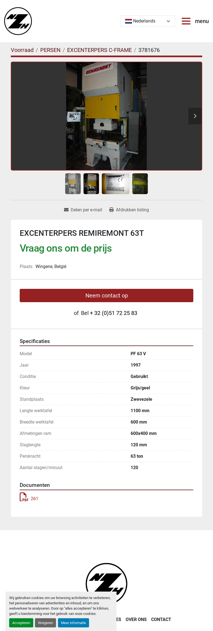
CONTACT (161, 619)
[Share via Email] (83, 210)
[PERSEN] (50, 50)
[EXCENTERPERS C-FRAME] (99, 50)
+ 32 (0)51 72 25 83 (113, 313)
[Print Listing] (129, 210)
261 (29, 498)
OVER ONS (136, 619)
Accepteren (21, 623)
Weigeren (45, 623)
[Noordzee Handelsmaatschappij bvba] (106, 583)
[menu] (187, 21)
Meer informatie (73, 623)
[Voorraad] (22, 50)
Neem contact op (106, 295)
